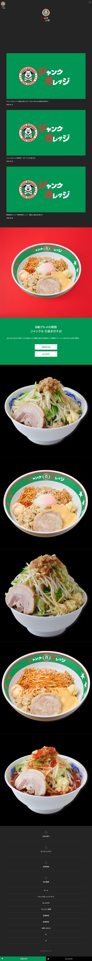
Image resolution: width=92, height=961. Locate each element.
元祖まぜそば (46, 347)
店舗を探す (14, 959)
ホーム (46, 890)
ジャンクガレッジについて (46, 896)
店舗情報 (46, 915)
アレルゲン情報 (46, 909)
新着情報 (46, 922)
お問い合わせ (46, 928)
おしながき (46, 354)
